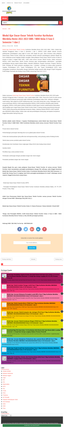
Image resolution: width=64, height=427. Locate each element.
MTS (4, 386)
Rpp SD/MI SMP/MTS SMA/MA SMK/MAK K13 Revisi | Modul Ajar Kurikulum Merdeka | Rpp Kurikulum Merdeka (33, 423)
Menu (4, 18)
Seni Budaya (6, 401)
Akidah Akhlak (7, 371)
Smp (4, 408)
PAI (4, 388)
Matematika (6, 384)
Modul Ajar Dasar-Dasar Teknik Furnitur (13, 49)
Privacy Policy (18, 3)
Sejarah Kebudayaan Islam (10, 399)
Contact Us (10, 3)
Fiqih (4, 377)
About (3, 3)
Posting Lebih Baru (6, 259)
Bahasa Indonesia (8, 373)
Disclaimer (26, 3)
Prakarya (5, 395)
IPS (4, 382)
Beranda (33, 259)
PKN (4, 393)
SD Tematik (6, 397)
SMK (17, 45)
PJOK (4, 390)
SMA (4, 404)
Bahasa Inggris (7, 375)
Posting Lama (58, 259)
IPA (4, 380)
